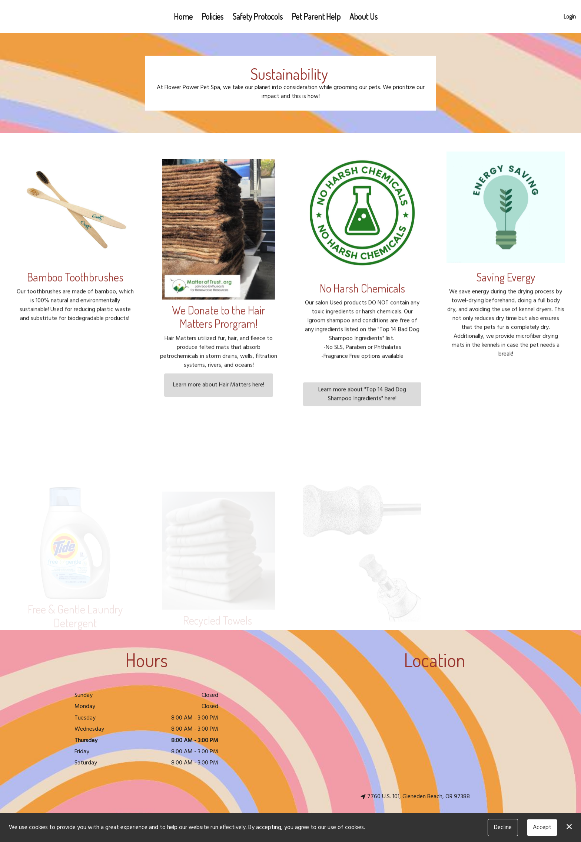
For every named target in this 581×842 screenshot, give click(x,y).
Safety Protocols (257, 16)
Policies (212, 16)
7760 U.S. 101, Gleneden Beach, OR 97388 (415, 796)
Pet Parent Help (316, 16)
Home (183, 16)
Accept (542, 827)
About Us (363, 16)
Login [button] (570, 16)
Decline (503, 827)
